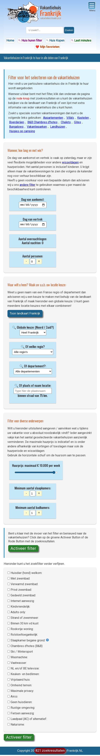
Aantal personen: (32, 257)
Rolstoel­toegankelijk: (24, 635)
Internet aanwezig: (23, 602)
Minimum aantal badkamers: (32, 508)
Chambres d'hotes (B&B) (27, 647)
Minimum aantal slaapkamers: (33, 489)
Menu (91, 7)
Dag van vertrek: (33, 219)
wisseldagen (70, 162)
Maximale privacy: (22, 692)
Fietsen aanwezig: (22, 714)
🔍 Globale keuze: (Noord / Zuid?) (33, 328)
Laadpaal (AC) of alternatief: (29, 720)
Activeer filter (23, 549)
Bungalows (16, 126)
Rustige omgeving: (23, 709)
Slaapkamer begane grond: (28, 641)
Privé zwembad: (21, 591)
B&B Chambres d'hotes (42, 122)
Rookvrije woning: (22, 630)
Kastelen (83, 117)
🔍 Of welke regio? (33, 347)
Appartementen (53, 117)
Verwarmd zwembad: (24, 585)
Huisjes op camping (22, 131)
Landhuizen (57, 126)
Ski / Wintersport (22, 652)
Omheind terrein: (21, 686)
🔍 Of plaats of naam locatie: (32, 386)
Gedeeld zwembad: (23, 596)
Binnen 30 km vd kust (24, 624)
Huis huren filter (30, 40)
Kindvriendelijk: (20, 607)
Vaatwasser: (19, 664)
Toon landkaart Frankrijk (25, 314)
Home (10, 40)
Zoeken (69, 30)
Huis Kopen (55, 40)
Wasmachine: (19, 658)
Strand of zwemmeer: (25, 619)
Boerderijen (16, 122)
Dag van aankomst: (32, 199)
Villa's (70, 117)
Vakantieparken (37, 126)
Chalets (66, 122)
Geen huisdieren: (21, 703)
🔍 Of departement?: (32, 367)
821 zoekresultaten (50, 750)
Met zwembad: (20, 579)
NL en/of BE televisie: (25, 669)
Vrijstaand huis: (20, 681)
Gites (77, 122)
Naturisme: (18, 725)
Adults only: (18, 613)
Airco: (14, 697)
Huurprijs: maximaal (24, 466)
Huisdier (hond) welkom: (26, 574)
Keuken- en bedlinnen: (25, 675)
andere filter (27, 185)
